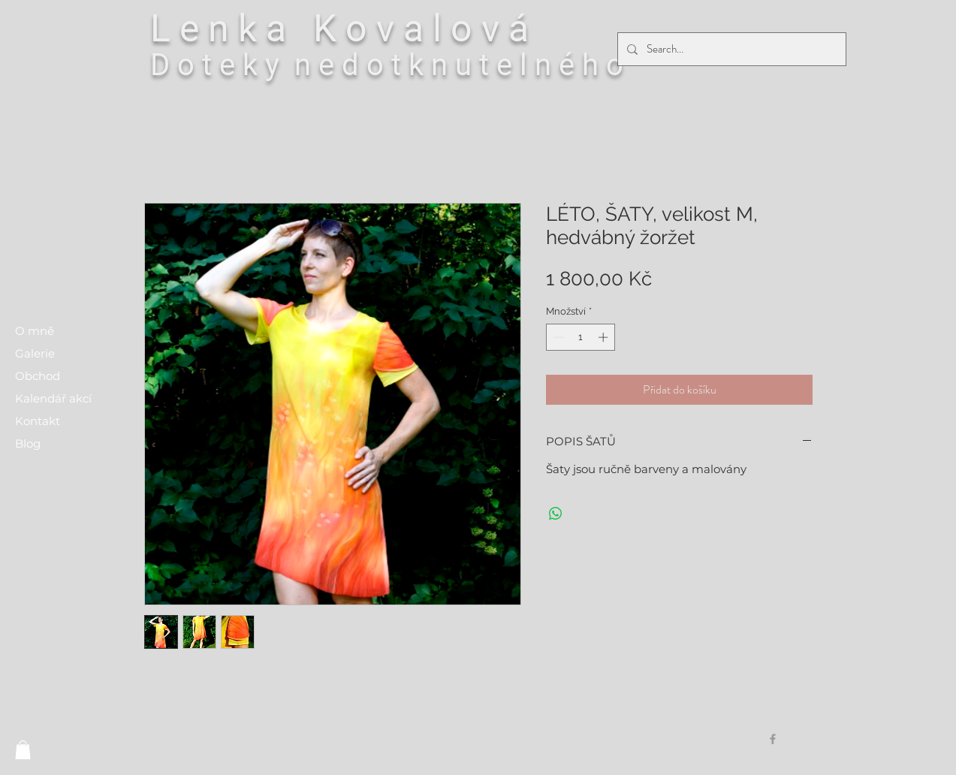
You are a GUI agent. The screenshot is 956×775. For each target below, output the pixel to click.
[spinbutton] (581, 337)
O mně (34, 331)
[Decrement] (557, 337)
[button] (23, 749)
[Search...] (730, 49)
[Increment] (605, 337)
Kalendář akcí (53, 398)
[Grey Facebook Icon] (773, 739)
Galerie (35, 353)
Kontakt (37, 421)
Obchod (37, 376)
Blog (28, 443)
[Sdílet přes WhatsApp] (556, 514)
